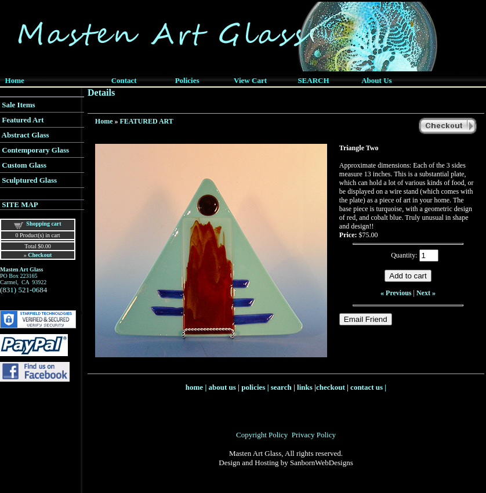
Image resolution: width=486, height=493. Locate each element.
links (305, 387)
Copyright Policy (262, 434)
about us (222, 387)
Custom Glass (24, 165)
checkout (330, 387)
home (194, 387)
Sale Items (18, 104)
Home (104, 121)
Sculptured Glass (29, 180)
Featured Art (22, 119)
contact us (366, 387)
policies (253, 387)
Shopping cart (43, 223)
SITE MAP (20, 204)
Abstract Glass (25, 134)
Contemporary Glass (35, 150)
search (281, 387)
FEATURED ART (146, 121)
